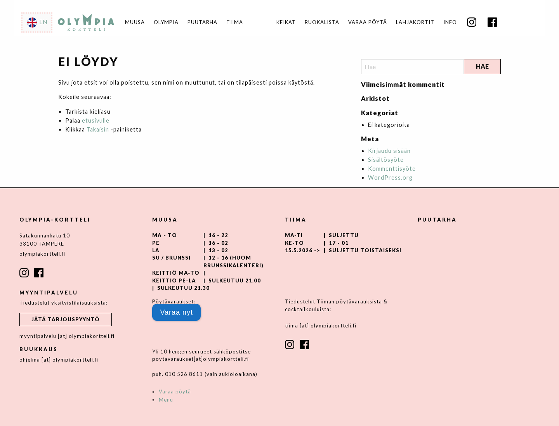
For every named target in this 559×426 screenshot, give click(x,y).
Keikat (286, 22)
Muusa (135, 22)
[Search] (412, 66)
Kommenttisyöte (392, 168)
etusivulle (95, 120)
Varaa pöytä (367, 22)
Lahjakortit (415, 22)
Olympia (166, 22)
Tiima (234, 22)
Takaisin (98, 129)
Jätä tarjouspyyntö (65, 319)
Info (450, 22)
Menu (166, 400)
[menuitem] (286, 22)
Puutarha (202, 22)
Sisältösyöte (386, 159)
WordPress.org (390, 177)
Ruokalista (322, 22)
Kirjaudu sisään (389, 150)
